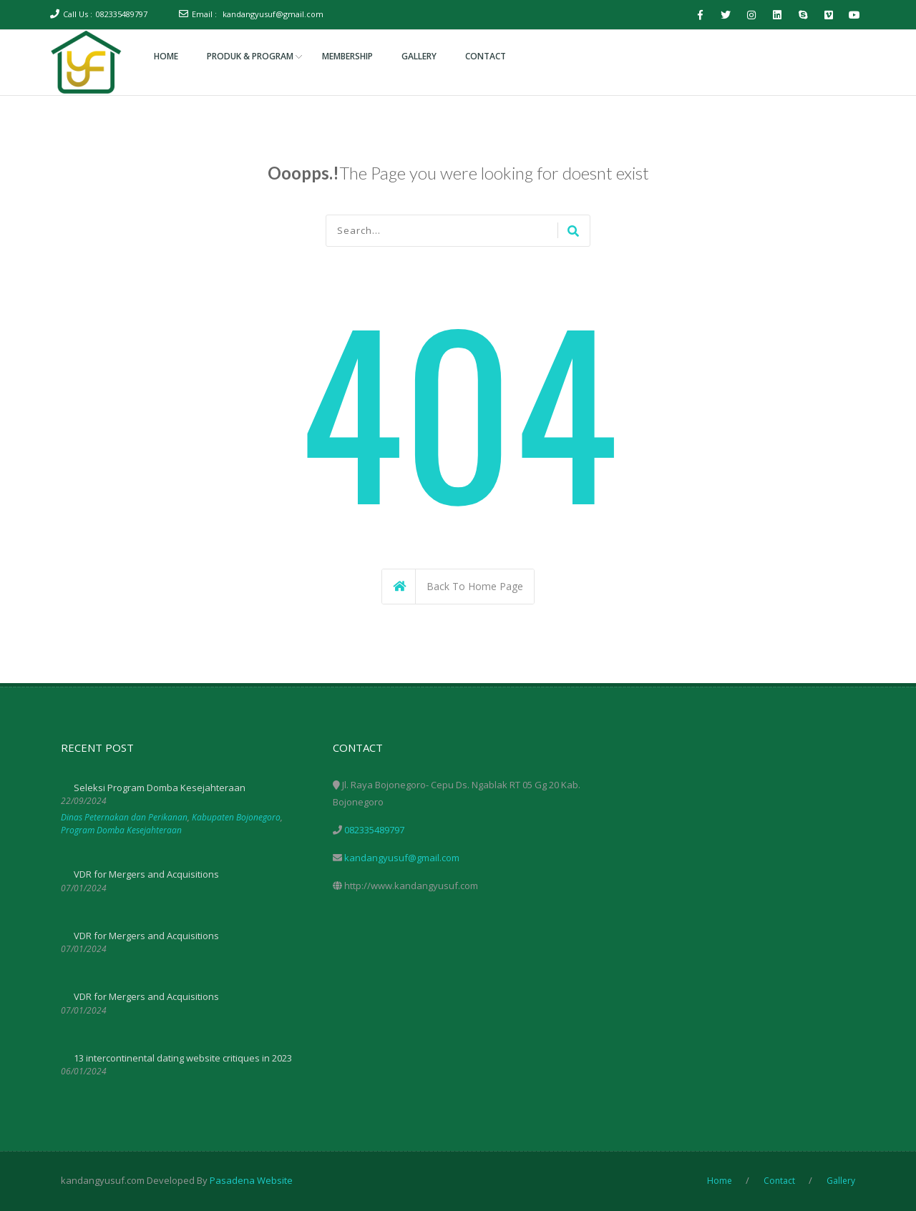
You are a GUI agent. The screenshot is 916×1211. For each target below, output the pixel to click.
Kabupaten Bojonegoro (236, 817)
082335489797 (121, 14)
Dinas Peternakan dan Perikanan (124, 817)
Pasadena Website (251, 1180)
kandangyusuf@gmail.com (273, 14)
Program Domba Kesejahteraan (121, 830)
